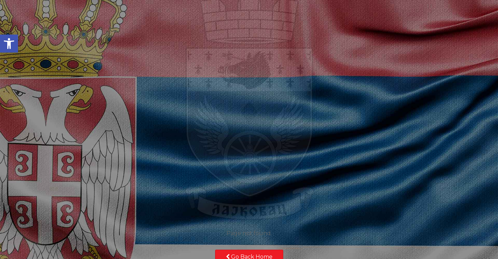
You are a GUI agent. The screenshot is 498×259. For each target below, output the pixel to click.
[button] (9, 44)
